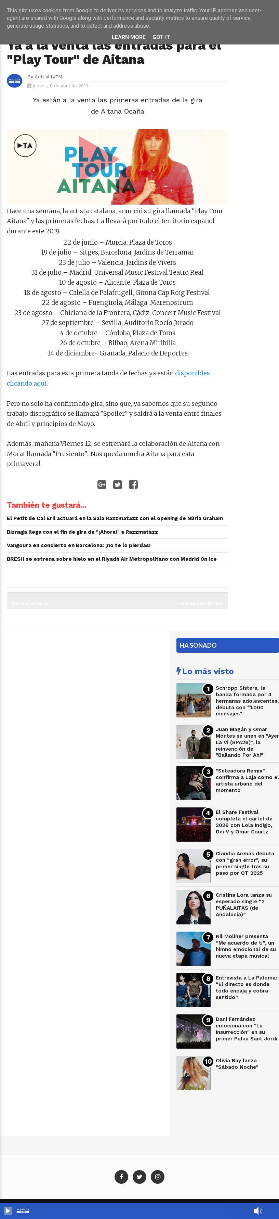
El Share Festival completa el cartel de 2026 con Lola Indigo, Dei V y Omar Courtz (244, 821)
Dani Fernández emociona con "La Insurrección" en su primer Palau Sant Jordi (246, 1028)
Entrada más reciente (200, 603)
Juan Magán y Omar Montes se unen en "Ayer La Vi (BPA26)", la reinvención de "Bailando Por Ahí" (247, 742)
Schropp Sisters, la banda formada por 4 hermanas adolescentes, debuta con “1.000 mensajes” (247, 701)
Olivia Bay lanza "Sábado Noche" (237, 1064)
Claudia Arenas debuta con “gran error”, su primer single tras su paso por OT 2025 (245, 863)
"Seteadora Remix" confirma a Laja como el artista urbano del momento (247, 780)
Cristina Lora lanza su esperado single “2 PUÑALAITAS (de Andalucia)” (244, 904)
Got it (161, 37)
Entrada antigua (30, 603)
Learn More (129, 37)
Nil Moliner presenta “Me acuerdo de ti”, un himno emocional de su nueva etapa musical (246, 946)
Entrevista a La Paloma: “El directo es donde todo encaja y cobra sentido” (246, 987)
